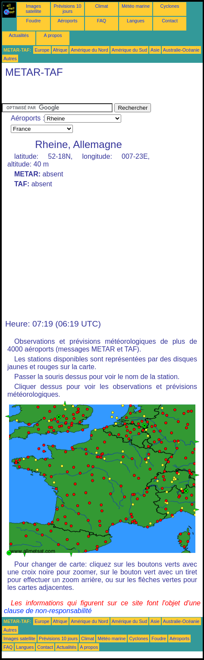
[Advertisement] (71, 92)
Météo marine (136, 6)
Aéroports (67, 20)
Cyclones (169, 6)
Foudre (33, 20)
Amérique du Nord (89, 49)
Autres (10, 58)
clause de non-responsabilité (48, 610)
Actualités (18, 35)
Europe (42, 49)
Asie (155, 49)
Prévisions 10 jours (68, 8)
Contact (170, 20)
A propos (53, 35)
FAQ (101, 20)
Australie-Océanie (181, 49)
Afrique (60, 49)
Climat (101, 6)
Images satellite (33, 8)
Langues (135, 20)
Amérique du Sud (129, 49)
